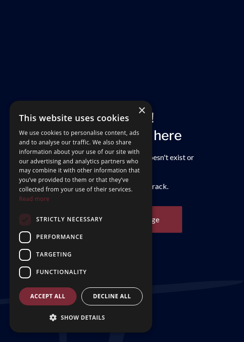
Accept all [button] (48, 296)
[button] (81, 317)
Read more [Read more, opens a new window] (34, 199)
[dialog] (81, 216)
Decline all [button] (112, 296)
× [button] (141, 110)
